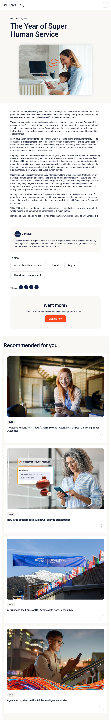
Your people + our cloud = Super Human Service (38, 189)
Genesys (26, 233)
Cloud (55, 265)
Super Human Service (52, 170)
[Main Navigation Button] (105, 5)
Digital (71, 265)
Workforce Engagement (27, 275)
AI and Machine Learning (28, 265)
